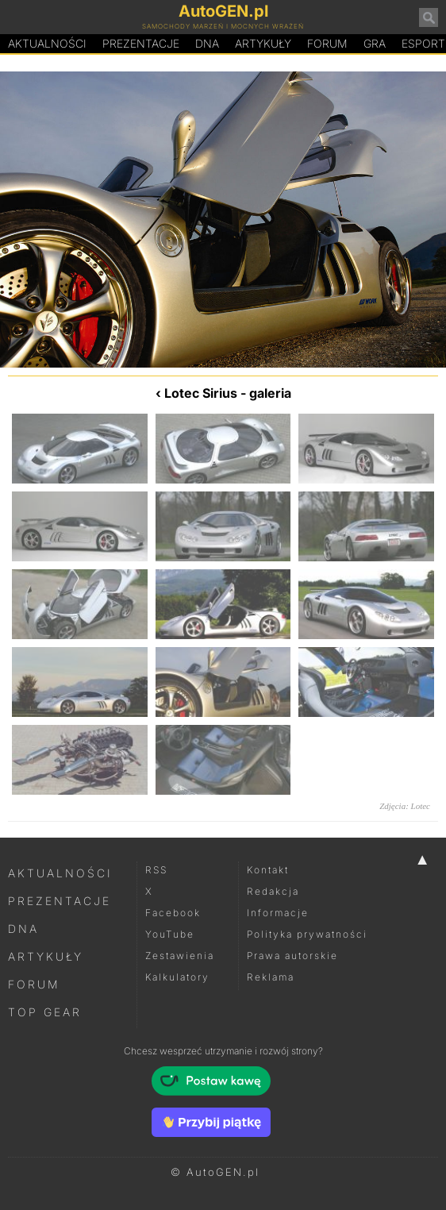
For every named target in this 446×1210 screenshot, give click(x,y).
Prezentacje (140, 43)
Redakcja (273, 891)
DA (207, 43)
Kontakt (268, 870)
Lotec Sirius (200, 393)
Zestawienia (179, 955)
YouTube (169, 934)
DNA (23, 928)
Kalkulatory (177, 977)
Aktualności (47, 43)
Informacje (278, 913)
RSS (156, 870)
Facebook (173, 913)
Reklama (270, 977)
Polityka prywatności (307, 934)
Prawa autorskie (292, 955)
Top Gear (45, 1012)
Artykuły (263, 43)
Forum (327, 43)
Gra (374, 43)
